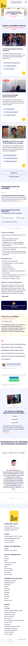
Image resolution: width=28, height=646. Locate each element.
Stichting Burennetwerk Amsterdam (14, 384)
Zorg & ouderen (8, 574)
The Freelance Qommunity (10, 630)
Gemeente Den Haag (9, 615)
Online (5, 557)
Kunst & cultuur (8, 569)
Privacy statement (9, 542)
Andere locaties (8, 600)
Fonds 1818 (7, 609)
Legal (18, 639)
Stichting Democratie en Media (12, 626)
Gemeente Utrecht (9, 617)
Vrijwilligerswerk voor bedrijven (12, 528)
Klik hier (19, 228)
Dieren (5, 561)
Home (2, 384)
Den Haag (6, 589)
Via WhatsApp (14, 380)
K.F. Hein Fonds (8, 622)
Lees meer (6, 433)
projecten (5, 384)
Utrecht (6, 598)
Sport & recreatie (8, 571)
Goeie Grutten (7, 619)
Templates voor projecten (10, 550)
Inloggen (6, 549)
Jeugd (5, 567)
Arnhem (6, 587)
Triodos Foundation (9, 632)
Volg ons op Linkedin (9, 540)
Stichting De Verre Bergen (10, 628)
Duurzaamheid (7, 565)
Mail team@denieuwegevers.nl (12, 538)
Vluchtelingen (7, 572)
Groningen (6, 593)
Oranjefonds (7, 624)
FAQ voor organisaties (9, 526)
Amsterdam (7, 585)
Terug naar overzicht (14, 177)
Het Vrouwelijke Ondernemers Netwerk (14, 620)
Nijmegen (6, 594)
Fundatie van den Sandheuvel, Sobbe (13, 611)
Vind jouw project (16, 2)
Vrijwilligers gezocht (9, 583)
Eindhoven (6, 591)
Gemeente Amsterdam (10, 613)
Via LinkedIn (14, 378)
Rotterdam (7, 596)
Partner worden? (8, 634)
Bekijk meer (14, 172)
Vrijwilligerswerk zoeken (10, 581)
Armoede (6, 559)
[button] (26, 474)
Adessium (6, 607)
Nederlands (22, 639)
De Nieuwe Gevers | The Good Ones (10, 641)
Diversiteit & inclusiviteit (10, 563)
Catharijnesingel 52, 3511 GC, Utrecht (13, 536)
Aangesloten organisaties (10, 530)
